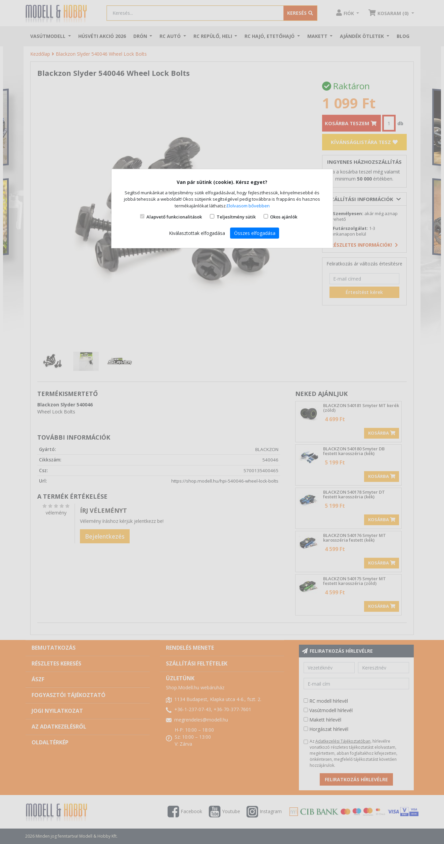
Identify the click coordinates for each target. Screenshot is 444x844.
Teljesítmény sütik (236, 217)
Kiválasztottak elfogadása (197, 233)
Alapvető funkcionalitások (174, 217)
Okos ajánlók (283, 217)
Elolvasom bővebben (248, 206)
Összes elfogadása (254, 233)
